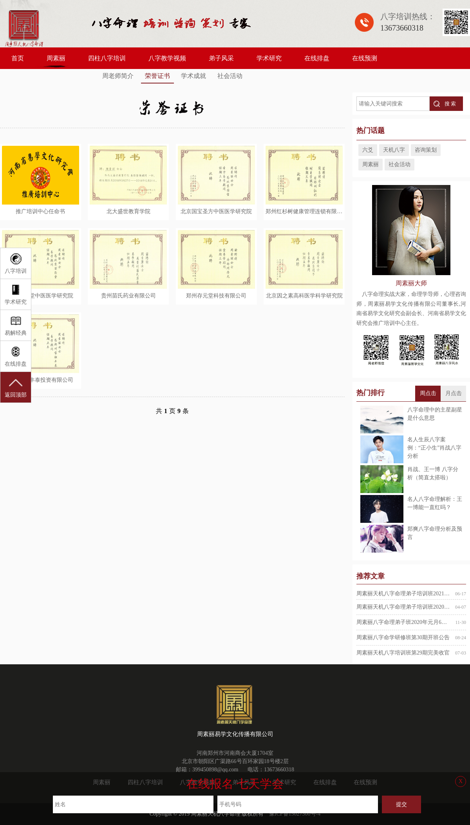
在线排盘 (316, 58)
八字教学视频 (167, 58)
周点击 (428, 393)
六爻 (367, 150)
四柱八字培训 (107, 58)
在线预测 (364, 58)
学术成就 (193, 76)
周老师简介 (118, 76)
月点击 (453, 393)
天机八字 (394, 150)
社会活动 (229, 76)
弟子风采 (221, 58)
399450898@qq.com (215, 769)
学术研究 (269, 58)
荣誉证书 (157, 76)
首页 (17, 58)
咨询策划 (426, 150)
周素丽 (56, 58)
